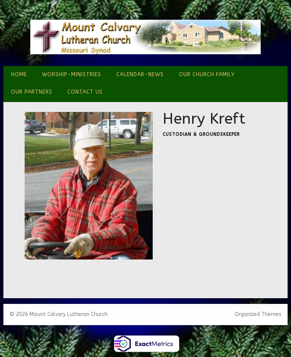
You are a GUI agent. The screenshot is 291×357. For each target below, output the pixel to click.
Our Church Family (207, 74)
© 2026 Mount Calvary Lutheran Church (58, 314)
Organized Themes (258, 314)
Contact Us (85, 92)
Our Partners (31, 92)
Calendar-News (140, 74)
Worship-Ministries (71, 74)
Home (19, 74)
